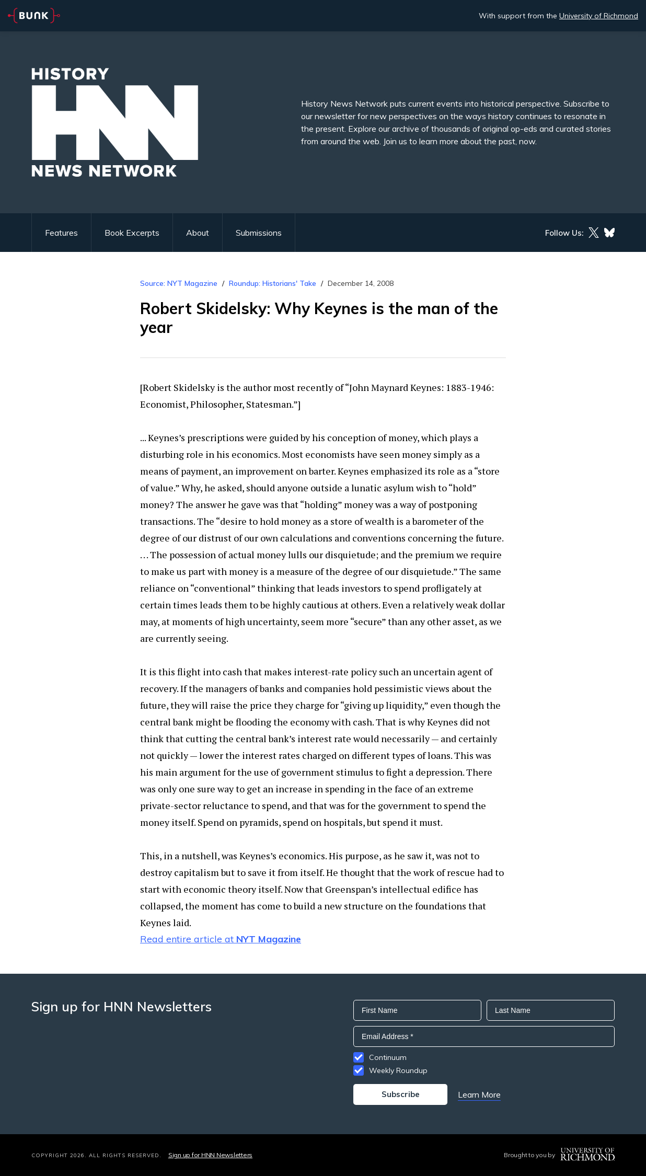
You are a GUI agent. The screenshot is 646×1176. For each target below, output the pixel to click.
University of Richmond (598, 15)
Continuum (388, 1057)
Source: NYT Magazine (180, 283)
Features (61, 232)
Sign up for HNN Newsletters (210, 1155)
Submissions (259, 232)
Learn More (479, 1094)
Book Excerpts (132, 232)
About (197, 232)
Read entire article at (220, 939)
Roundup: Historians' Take (272, 283)
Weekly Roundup (398, 1070)
